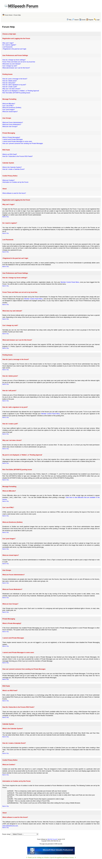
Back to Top (5, 216)
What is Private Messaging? (11, 137)
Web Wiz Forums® (52, 839)
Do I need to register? (9, 45)
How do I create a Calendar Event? (13, 169)
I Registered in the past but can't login (14, 49)
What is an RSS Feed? (9, 154)
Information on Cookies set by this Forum (15, 182)
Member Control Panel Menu (70, 282)
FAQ (70, 19)
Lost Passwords (7, 47)
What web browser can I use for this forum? (16, 68)
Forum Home (8, 15)
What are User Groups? (10, 126)
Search (75, 19)
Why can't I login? (8, 43)
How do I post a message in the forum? (14, 79)
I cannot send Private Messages (12, 139)
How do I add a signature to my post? (14, 85)
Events (82, 19)
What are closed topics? (10, 111)
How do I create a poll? (9, 87)
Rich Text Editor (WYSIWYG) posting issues (16, 93)
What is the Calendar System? (12, 167)
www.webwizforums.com (10, 826)
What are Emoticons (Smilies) (11, 107)
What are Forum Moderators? (11, 124)
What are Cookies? (8, 180)
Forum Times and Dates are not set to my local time (18, 62)
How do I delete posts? (9, 81)
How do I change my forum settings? (14, 60)
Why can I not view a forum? (11, 89)
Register (90, 19)
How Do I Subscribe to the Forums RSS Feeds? (17, 156)
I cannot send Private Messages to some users (17, 141)
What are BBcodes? (8, 103)
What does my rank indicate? (11, 64)
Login (98, 19)
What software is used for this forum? (14, 193)
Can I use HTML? (8, 106)
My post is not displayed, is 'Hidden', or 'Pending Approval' (20, 91)
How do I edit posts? (8, 83)
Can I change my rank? (9, 66)
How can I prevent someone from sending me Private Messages (22, 143)
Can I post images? (8, 109)
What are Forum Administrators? (12, 122)
